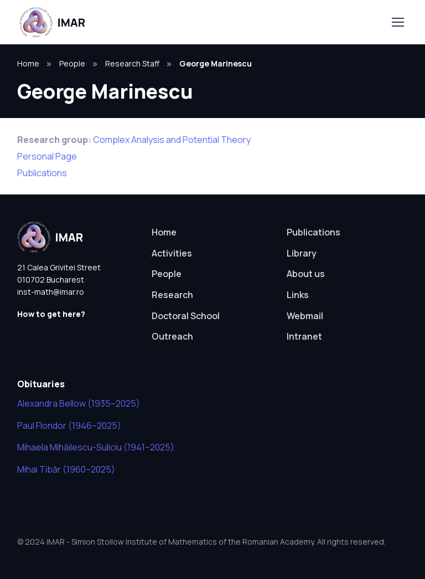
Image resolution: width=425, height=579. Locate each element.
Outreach (172, 336)
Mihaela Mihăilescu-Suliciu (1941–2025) (95, 447)
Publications (42, 173)
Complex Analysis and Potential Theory (172, 140)
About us (306, 274)
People (72, 63)
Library (302, 253)
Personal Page (47, 156)
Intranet (304, 336)
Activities (172, 253)
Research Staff (132, 63)
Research (172, 295)
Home (28, 63)
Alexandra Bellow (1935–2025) (78, 403)
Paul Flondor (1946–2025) (69, 425)
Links (298, 295)
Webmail (305, 316)
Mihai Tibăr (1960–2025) (66, 469)
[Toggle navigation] (397, 22)
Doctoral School (186, 316)
